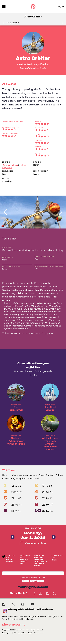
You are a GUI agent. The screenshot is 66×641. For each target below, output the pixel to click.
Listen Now (14, 625)
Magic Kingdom (41, 64)
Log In (60, 6)
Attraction (25, 64)
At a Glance (13, 22)
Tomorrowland (10, 165)
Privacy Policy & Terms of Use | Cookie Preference (23, 633)
